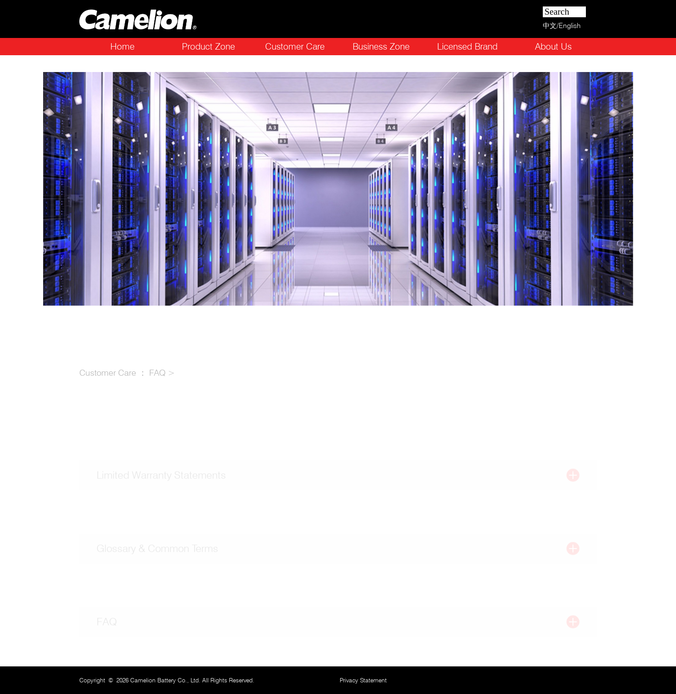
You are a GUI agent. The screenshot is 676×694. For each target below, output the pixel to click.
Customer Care (295, 46)
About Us (553, 46)
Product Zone (208, 46)
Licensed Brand (467, 46)
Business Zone (381, 46)
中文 (550, 26)
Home (122, 46)
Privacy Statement (363, 680)
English (570, 26)
